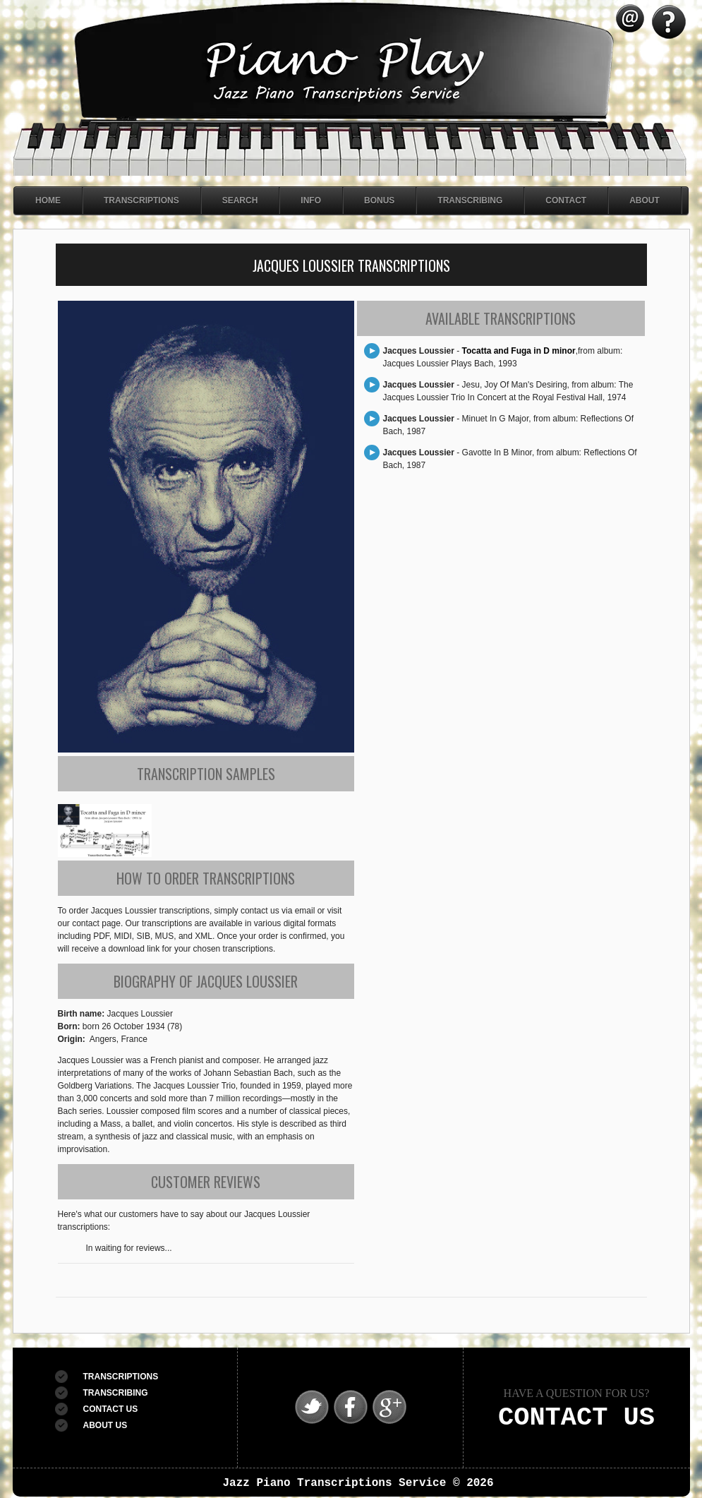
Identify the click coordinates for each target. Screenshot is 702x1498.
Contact (565, 200)
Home (48, 200)
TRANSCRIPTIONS (121, 1377)
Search (240, 200)
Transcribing (469, 200)
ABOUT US (105, 1425)
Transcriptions (141, 200)
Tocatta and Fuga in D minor (519, 351)
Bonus (379, 200)
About (644, 200)
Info (311, 200)
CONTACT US (110, 1409)
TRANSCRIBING (115, 1393)
